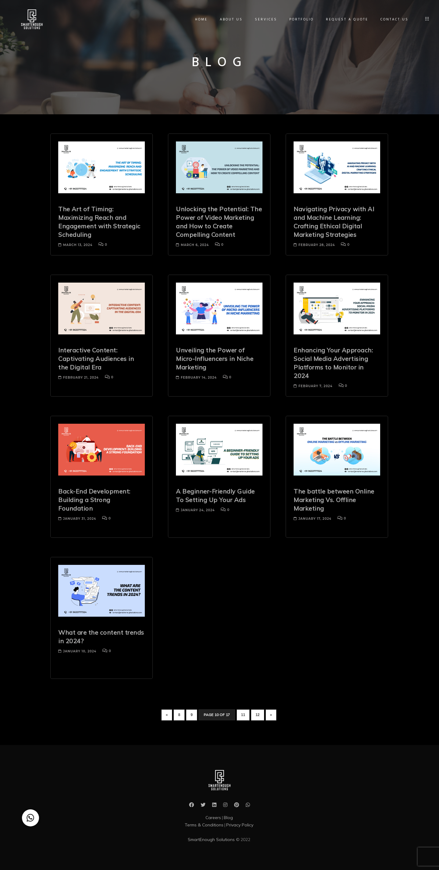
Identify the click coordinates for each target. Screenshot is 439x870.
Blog (228, 817)
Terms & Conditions (204, 825)
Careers (213, 817)
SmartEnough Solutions (212, 839)
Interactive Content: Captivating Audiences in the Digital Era (96, 358)
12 (257, 715)
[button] (30, 817)
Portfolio (300, 19)
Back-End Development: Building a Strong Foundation (94, 499)
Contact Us (393, 19)
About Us (229, 19)
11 (243, 715)
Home (200, 19)
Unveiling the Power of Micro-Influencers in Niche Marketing (214, 358)
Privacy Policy (239, 825)
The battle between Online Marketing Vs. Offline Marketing (334, 499)
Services (264, 19)
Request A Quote (345, 19)
